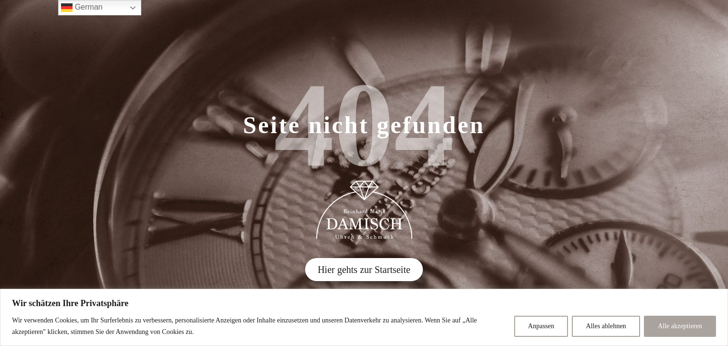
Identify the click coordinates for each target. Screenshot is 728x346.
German (81, 7)
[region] (364, 317)
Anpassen (541, 326)
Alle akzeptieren (680, 326)
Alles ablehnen (606, 326)
